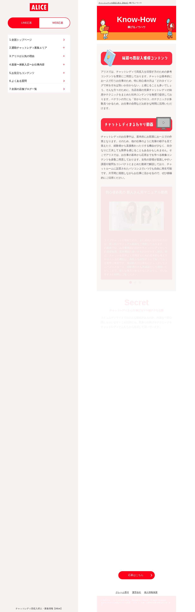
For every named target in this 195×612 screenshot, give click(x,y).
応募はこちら (135, 575)
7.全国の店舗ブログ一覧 (23, 89)
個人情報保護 (150, 592)
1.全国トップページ (20, 39)
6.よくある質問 (18, 81)
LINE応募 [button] (26, 22)
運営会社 (136, 592)
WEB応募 (57, 22)
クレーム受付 (122, 592)
